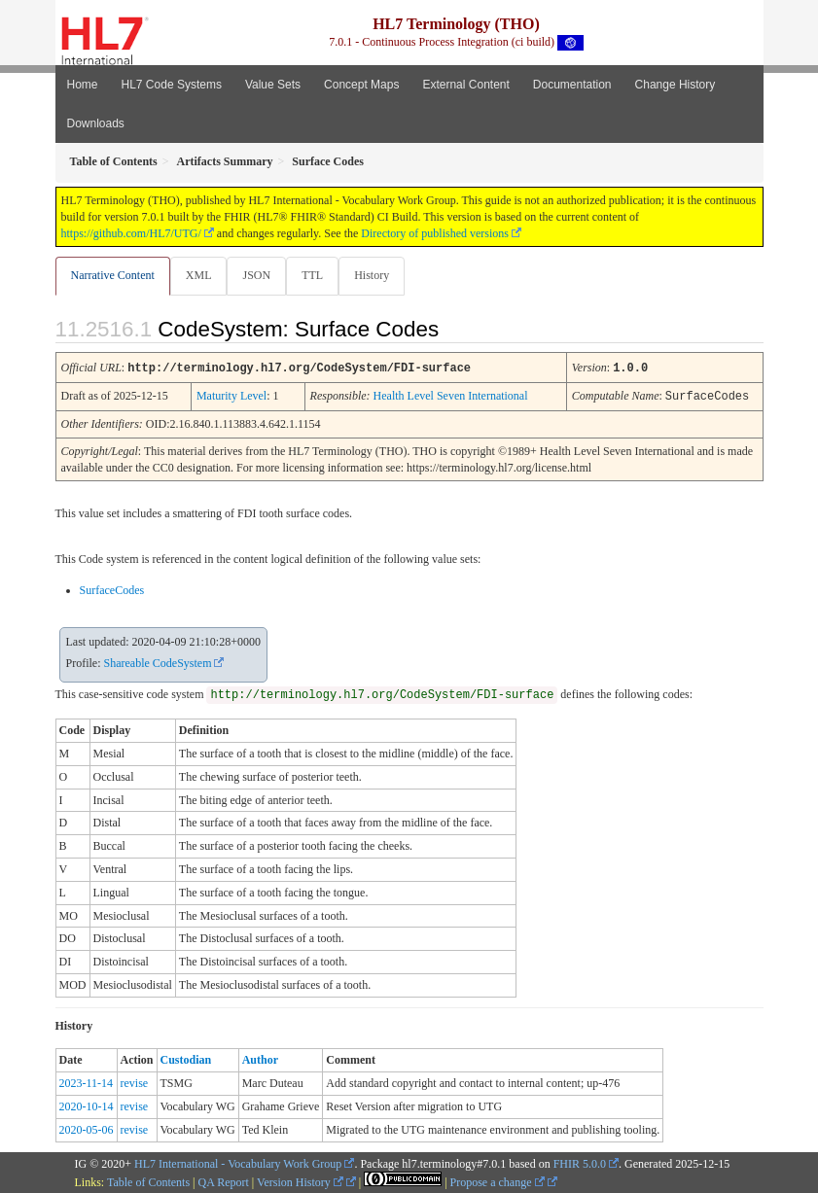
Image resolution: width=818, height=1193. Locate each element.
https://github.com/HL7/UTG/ (131, 233)
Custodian (186, 1058)
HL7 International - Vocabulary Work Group (237, 1162)
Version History (300, 1180)
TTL (312, 275)
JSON (256, 275)
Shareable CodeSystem (158, 661)
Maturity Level (231, 395)
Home (82, 84)
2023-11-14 (86, 1081)
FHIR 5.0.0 (579, 1162)
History (371, 275)
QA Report (223, 1180)
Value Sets (273, 84)
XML (199, 275)
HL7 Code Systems (172, 84)
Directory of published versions (435, 233)
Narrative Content (113, 275)
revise (135, 1081)
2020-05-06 (86, 1128)
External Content (465, 84)
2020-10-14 (86, 1104)
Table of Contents (148, 1180)
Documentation (572, 84)
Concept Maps (361, 84)
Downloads (95, 123)
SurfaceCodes (112, 588)
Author (260, 1058)
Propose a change (497, 1180)
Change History (675, 84)
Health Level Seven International (450, 395)
